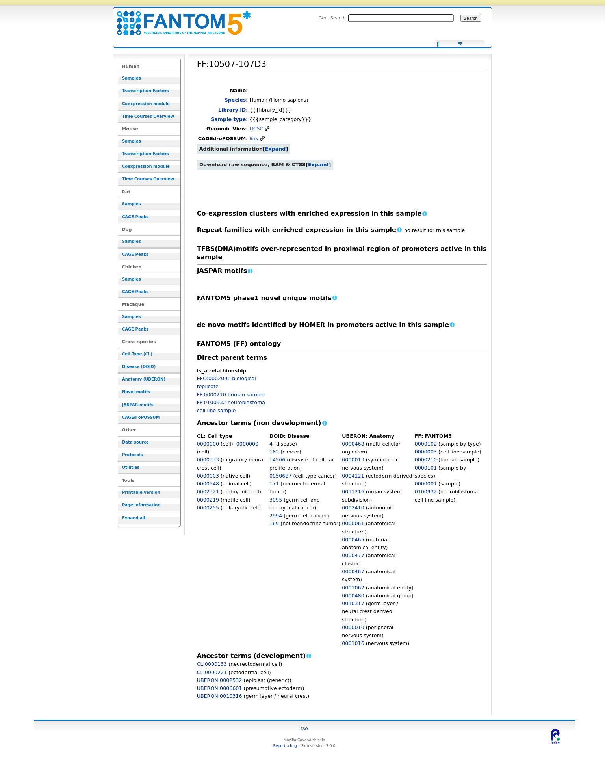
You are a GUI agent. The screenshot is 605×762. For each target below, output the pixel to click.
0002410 (353, 508)
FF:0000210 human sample (231, 395)
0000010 (353, 627)
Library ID (232, 110)
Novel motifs (136, 392)
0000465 (353, 540)
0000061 (353, 523)
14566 (277, 460)
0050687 (280, 476)
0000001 (426, 484)
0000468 (353, 444)
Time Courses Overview (148, 116)
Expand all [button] (133, 518)
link (253, 138)
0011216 (353, 491)
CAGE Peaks (135, 217)
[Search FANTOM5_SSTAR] (401, 18)
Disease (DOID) (139, 366)
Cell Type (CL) (137, 354)
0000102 (426, 444)
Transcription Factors (145, 91)
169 (274, 523)
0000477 (353, 555)
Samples (131, 78)
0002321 (208, 491)
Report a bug (285, 745)
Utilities (130, 467)
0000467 (353, 571)
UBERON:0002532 (219, 680)
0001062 (353, 588)
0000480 (353, 595)
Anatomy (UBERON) (143, 379)
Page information (141, 505)
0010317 (353, 603)
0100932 (426, 491)
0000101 (426, 468)
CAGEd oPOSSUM (141, 417)
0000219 (208, 500)
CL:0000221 (212, 672)
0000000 (208, 444)
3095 (275, 500)
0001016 (353, 643)
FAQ (304, 729)
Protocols (132, 455)
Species (235, 100)
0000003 (208, 476)
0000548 (208, 484)
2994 (275, 516)
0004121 (353, 476)
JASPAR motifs (138, 405)
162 (274, 452)
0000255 (208, 508)
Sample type (228, 119)
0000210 (426, 460)
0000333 (208, 460)
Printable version (141, 492)
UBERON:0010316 (219, 696)
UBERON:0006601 (219, 688)
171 (274, 484)
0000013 (353, 460)
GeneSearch (332, 17)
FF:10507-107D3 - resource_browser (178, 18)
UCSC (256, 129)
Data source (135, 442)
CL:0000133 (212, 664)
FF (460, 44)
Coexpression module (146, 104)
